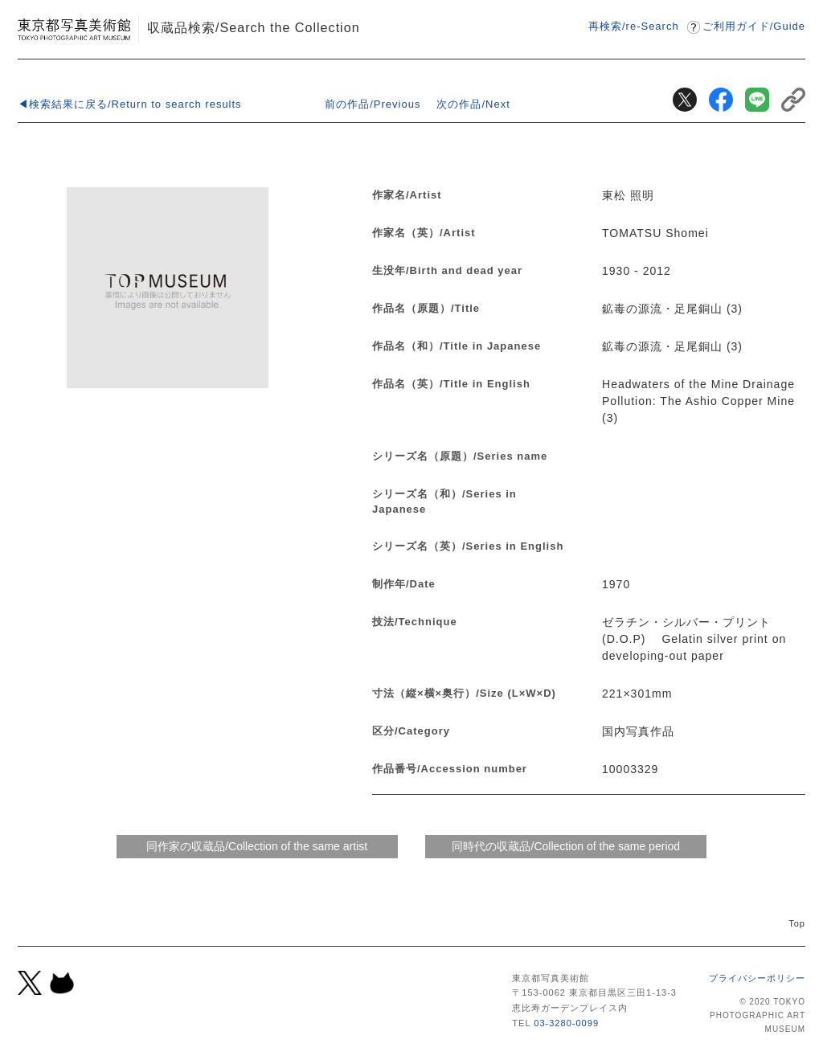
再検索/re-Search (633, 26)
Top (796, 923)
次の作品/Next (473, 104)
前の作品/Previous (372, 104)
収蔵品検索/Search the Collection (253, 27)
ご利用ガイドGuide (753, 26)
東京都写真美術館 (74, 29)
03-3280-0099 (566, 1023)
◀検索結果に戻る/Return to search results (130, 104)
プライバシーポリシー (757, 978)
